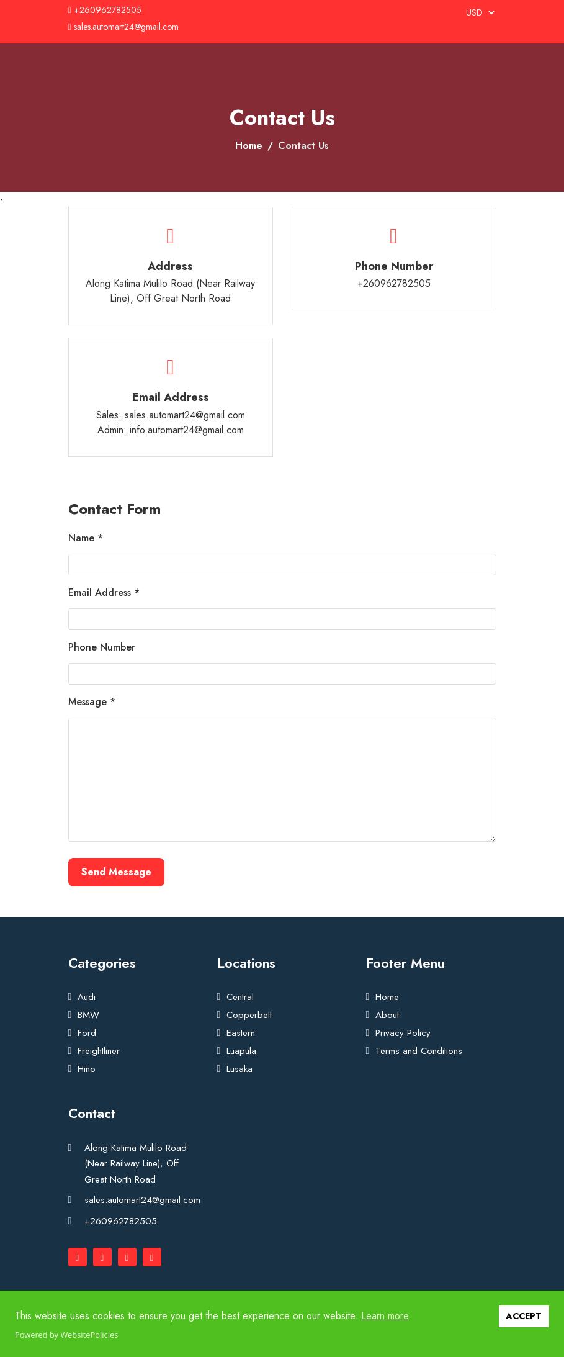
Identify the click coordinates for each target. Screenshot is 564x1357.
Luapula (241, 1051)
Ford (87, 1033)
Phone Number (101, 647)
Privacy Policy (403, 1033)
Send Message (116, 872)
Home (248, 145)
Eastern (240, 1033)
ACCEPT (524, 1316)
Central (240, 997)
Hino (87, 1069)
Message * (91, 702)
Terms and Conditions (418, 1051)
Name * (85, 538)
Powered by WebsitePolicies (66, 1334)
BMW (88, 1015)
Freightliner (99, 1051)
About (387, 1015)
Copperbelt (249, 1015)
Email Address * (104, 592)
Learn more (385, 1316)
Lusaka (239, 1069)
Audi (87, 997)
